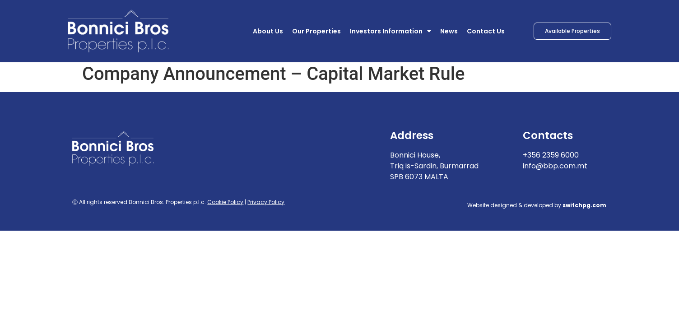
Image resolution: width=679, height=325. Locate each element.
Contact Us (486, 31)
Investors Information (390, 31)
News (449, 31)
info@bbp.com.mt (555, 169)
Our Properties (316, 31)
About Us (268, 31)
